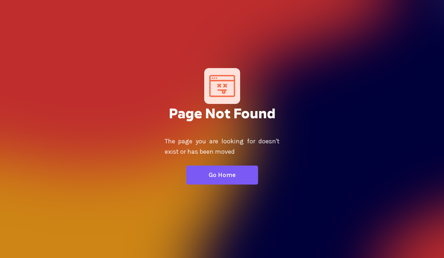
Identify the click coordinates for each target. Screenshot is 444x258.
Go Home (222, 175)
